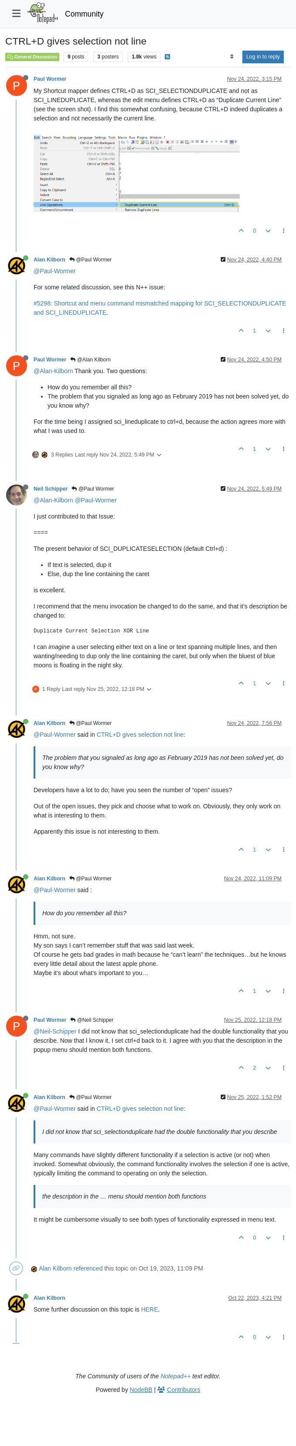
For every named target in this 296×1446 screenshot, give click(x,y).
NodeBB (141, 1389)
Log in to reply (263, 57)
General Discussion (32, 56)
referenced (88, 1268)
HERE (149, 1309)
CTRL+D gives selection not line (140, 734)
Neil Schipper (51, 489)
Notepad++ (175, 1376)
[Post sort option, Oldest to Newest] (232, 57)
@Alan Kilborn (90, 360)
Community (84, 14)
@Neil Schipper (91, 1020)
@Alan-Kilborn (53, 371)
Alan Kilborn (49, 260)
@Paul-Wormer (54, 271)
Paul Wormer (50, 79)
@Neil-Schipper (55, 1031)
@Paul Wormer (90, 260)
